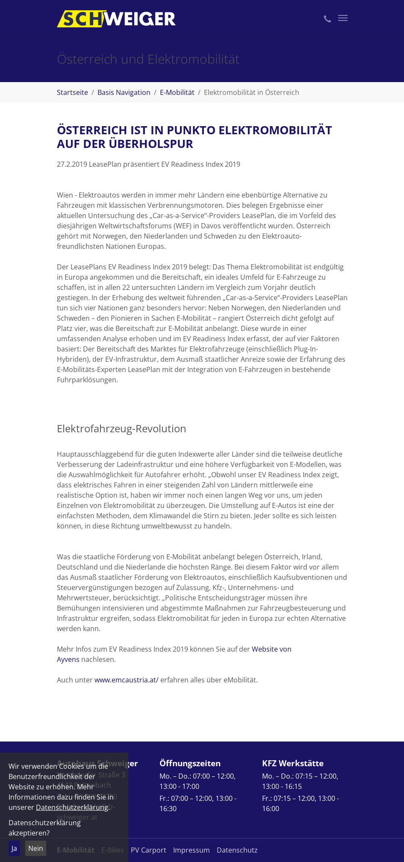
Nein (35, 848)
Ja (14, 848)
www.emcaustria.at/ (126, 680)
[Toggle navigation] (343, 18)
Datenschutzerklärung (72, 807)
